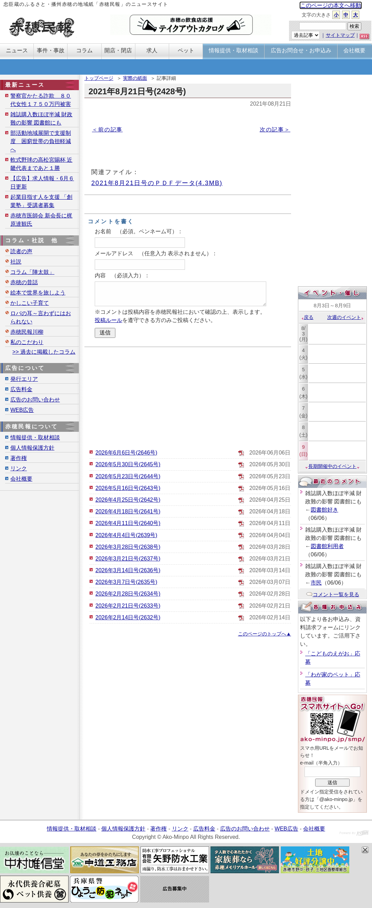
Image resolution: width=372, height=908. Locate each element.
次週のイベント (345, 317)
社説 (15, 262)
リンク (18, 468)
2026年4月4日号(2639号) (126, 535)
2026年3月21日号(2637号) (128, 559)
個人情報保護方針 (32, 448)
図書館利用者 (327, 546)
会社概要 (21, 479)
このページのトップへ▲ (264, 634)
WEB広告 (22, 410)
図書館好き (324, 510)
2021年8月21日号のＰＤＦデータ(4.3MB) (157, 182)
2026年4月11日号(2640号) (128, 523)
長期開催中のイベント (332, 466)
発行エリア (24, 379)
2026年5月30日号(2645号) (128, 464)
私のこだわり (26, 342)
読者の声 (21, 251)
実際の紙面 (135, 78)
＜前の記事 (107, 129)
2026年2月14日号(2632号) (128, 617)
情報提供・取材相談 (35, 437)
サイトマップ (340, 35)
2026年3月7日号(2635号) (126, 582)
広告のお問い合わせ (35, 400)
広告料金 (21, 389)
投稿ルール (108, 320)
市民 (316, 583)
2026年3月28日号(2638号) (128, 547)
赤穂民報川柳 (26, 332)
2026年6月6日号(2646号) (126, 453)
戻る (307, 317)
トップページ (98, 78)
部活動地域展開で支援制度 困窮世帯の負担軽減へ (40, 141)
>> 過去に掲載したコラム (43, 352)
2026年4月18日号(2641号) (128, 511)
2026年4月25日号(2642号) (128, 500)
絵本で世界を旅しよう (37, 293)
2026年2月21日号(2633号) (128, 606)
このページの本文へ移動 (330, 5)
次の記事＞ (275, 129)
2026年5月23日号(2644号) (128, 476)
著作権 (18, 458)
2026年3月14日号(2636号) (128, 570)
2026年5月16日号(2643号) (128, 488)
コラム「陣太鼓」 (32, 272)
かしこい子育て (29, 303)
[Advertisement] (187, 397)
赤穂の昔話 (24, 282)
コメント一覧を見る (332, 594)
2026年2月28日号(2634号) (128, 594)
